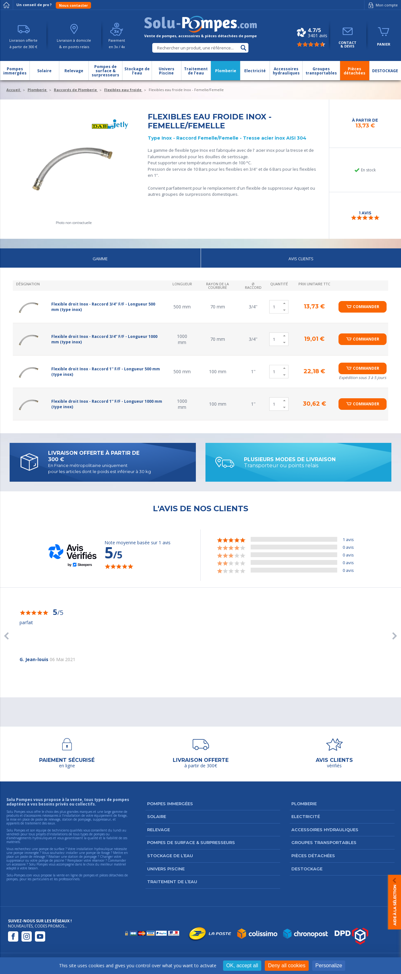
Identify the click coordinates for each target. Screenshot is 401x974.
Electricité (305, 816)
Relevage (158, 829)
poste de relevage (32, 856)
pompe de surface (51, 849)
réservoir (98, 860)
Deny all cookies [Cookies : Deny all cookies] (286, 965)
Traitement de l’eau (172, 881)
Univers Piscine (166, 868)
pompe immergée (26, 852)
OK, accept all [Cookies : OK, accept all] (242, 965)
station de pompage (82, 856)
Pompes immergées (170, 803)
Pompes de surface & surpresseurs (191, 842)
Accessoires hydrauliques (324, 829)
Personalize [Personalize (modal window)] (328, 965)
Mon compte (382, 5)
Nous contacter (73, 5)
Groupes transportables (323, 842)
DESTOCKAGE (306, 868)
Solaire (156, 816)
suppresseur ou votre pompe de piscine (35, 860)
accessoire (19, 864)
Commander (366, 306)
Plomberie (304, 803)
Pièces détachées (313, 855)
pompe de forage (98, 852)
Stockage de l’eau (170, 855)
